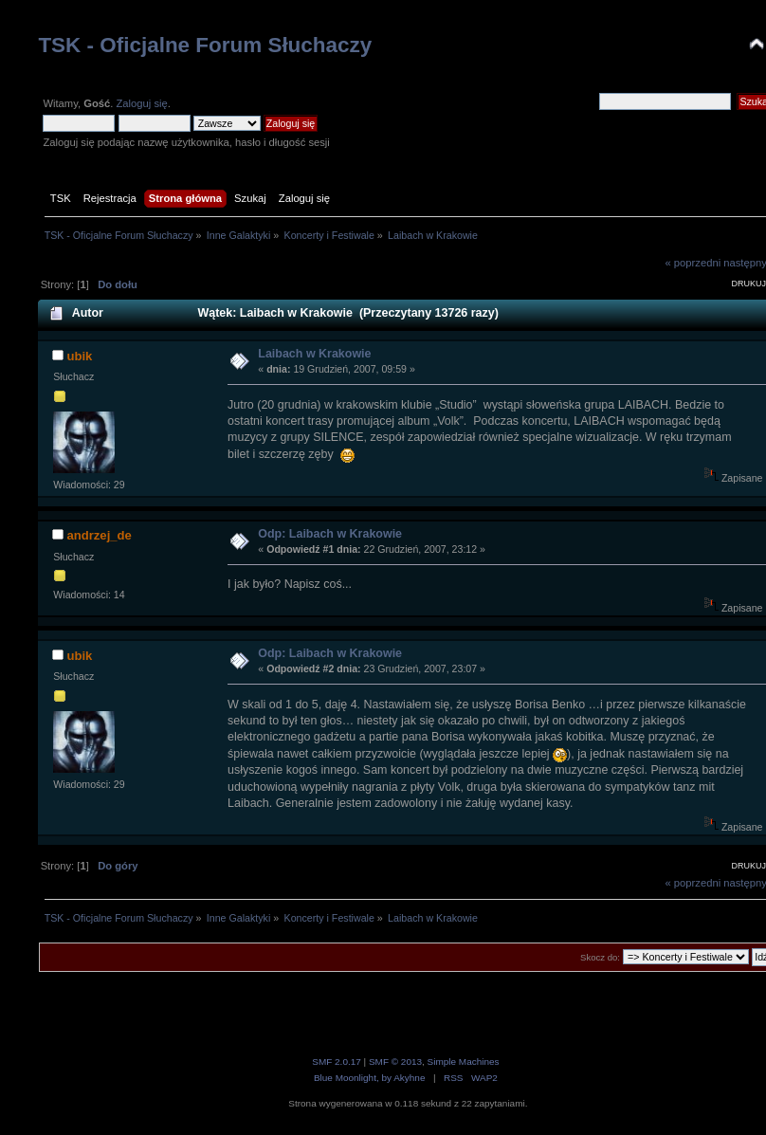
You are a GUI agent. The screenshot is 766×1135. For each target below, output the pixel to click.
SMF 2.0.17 (336, 1061)
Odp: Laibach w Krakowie (330, 533)
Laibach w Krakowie (314, 353)
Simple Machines (464, 1061)
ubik (79, 356)
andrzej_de (98, 535)
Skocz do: (600, 957)
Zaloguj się (141, 103)
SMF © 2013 (395, 1061)
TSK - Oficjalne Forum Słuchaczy (205, 45)
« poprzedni (693, 262)
